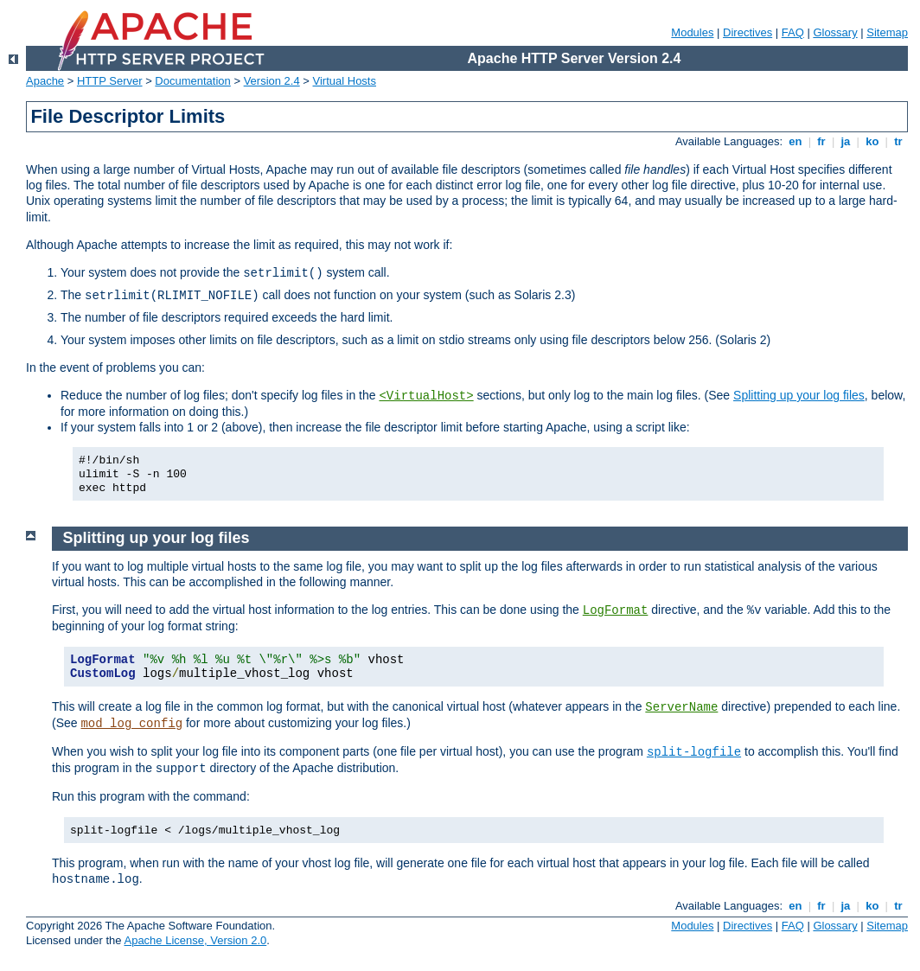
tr (898, 141)
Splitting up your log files (799, 395)
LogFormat (615, 610)
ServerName (681, 707)
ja (845, 141)
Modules (692, 32)
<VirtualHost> (426, 396)
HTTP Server (110, 80)
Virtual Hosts (344, 80)
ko (872, 141)
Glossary (835, 32)
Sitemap (887, 32)
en (795, 141)
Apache (45, 80)
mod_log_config (131, 724)
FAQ (793, 32)
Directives (747, 32)
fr (822, 141)
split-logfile (694, 752)
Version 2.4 (272, 80)
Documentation (192, 80)
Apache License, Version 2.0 (195, 940)
